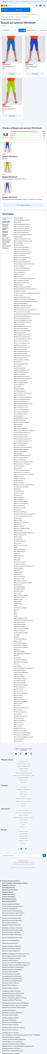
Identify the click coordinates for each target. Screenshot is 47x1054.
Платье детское (18, 361)
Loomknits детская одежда (20, 632)
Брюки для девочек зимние (21, 437)
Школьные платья (18, 236)
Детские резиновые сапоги (21, 545)
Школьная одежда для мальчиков (22, 224)
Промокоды (23, 770)
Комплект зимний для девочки (22, 409)
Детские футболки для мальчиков (22, 326)
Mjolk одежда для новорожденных (23, 653)
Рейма (15, 614)
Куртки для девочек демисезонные (23, 393)
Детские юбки (17, 366)
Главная (3, 14)
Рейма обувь (17, 570)
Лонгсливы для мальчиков (20, 353)
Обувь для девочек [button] (5, 235)
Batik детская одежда (19, 651)
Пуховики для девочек (20, 395)
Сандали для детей (18, 568)
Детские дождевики (19, 499)
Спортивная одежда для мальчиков (23, 320)
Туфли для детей (18, 453)
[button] (19, 10)
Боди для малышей (18, 284)
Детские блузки (18, 426)
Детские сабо (17, 593)
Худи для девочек (18, 424)
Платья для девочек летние (21, 418)
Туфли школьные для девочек (21, 249)
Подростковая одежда (19, 478)
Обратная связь (23, 780)
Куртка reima (17, 489)
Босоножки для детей (19, 576)
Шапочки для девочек (19, 720)
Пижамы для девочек (19, 389)
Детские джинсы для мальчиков (22, 355)
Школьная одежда (18, 218)
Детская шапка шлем (19, 718)
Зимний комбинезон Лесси (21, 487)
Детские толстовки (19, 493)
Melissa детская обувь (19, 589)
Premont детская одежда (20, 660)
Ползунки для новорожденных (22, 470)
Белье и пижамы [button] (6, 246)
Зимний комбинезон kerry (21, 501)
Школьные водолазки (19, 272)
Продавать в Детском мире (23, 763)
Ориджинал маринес (19, 630)
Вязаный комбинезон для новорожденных (25, 309)
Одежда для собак (23, 840)
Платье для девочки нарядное (21, 359)
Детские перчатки (18, 722)
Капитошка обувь (18, 674)
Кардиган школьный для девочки (22, 257)
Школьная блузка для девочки (21, 228)
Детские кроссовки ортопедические (23, 566)
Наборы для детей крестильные (22, 297)
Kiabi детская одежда (19, 676)
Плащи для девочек (19, 491)
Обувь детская (17, 524)
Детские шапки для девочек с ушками (23, 737)
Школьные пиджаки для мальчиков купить (25, 514)
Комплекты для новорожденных (22, 316)
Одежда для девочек (7, 17)
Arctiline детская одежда (20, 678)
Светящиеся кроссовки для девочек (23, 447)
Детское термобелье (19, 505)
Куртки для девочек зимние (21, 407)
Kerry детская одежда (19, 626)
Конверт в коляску (18, 295)
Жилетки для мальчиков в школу (22, 253)
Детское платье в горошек (20, 434)
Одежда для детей (18, 276)
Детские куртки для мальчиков (22, 318)
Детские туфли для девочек (21, 443)
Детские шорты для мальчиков (22, 347)
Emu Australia (17, 666)
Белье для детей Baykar (20, 670)
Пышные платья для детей (20, 380)
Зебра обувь (17, 559)
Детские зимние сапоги (20, 562)
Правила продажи (23, 768)
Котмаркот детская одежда (20, 685)
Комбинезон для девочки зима (22, 370)
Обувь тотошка (18, 641)
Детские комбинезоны (20, 459)
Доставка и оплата (23, 761)
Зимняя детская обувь (19, 587)
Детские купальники (19, 687)
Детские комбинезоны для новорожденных (25, 289)
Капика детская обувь (19, 622)
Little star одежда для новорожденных (23, 668)
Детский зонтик (18, 741)
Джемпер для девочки (19, 391)
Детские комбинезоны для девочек (23, 397)
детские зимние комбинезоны (22, 464)
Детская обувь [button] (6, 242)
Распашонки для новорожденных (22, 286)
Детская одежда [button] (6, 240)
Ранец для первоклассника (21, 716)
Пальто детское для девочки (21, 401)
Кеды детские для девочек (20, 451)
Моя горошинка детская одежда (22, 311)
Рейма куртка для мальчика (21, 357)
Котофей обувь (18, 603)
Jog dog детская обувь (19, 549)
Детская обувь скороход (20, 580)
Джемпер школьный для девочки (22, 261)
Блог (23, 824)
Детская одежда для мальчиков (22, 351)
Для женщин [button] (5, 238)
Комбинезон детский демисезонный (23, 462)
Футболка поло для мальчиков (21, 336)
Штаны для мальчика (19, 324)
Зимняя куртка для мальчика (21, 328)
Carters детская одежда (20, 645)
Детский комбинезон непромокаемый (24, 474)
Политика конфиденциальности (23, 773)
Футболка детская (18, 480)
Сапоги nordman (18, 530)
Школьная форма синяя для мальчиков (24, 264)
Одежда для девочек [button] (5, 228)
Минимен (16, 655)
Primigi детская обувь (19, 564)
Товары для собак (23, 836)
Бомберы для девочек (19, 420)
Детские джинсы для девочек (21, 411)
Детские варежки (18, 710)
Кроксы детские (18, 539)
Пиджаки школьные (19, 274)
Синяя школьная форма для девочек (23, 234)
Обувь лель (17, 649)
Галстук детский (18, 726)
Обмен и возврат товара (23, 766)
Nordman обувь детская (20, 534)
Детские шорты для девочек (21, 405)
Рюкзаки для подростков (20, 712)
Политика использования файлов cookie (23, 775)
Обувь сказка (17, 557)
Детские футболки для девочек (22, 376)
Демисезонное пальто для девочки (23, 378)
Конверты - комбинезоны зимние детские (24, 299)
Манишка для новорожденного (22, 735)
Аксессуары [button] (5, 248)
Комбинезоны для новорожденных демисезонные (27, 314)
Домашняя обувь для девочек (21, 449)
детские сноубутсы (19, 526)
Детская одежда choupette (20, 618)
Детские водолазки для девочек (22, 439)
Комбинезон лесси (19, 476)
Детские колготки (18, 689)
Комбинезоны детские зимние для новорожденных (27, 293)
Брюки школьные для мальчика (22, 226)
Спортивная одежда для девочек (22, 399)
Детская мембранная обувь (21, 595)
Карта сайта (23, 782)
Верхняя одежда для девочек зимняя (23, 403)
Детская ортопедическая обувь (22, 528)
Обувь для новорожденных (21, 303)
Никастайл (16, 635)
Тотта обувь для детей (19, 680)
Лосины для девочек (19, 384)
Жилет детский (18, 495)
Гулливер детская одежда (20, 607)
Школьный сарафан (19, 266)
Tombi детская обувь (19, 578)
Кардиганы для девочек (20, 374)
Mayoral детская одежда (20, 624)
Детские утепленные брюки (21, 522)
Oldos (15, 612)
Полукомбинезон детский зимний (23, 516)
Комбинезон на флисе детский (22, 307)
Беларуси (32, 867)
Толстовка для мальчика (20, 332)
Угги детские (17, 553)
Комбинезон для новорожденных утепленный (26, 301)
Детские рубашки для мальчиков (22, 334)
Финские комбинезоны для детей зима (24, 484)
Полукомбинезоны (19, 482)
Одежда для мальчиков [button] (5, 225)
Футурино (16, 637)
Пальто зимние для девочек (21, 364)
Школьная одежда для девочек (21, 220)
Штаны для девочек (19, 416)
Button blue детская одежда (21, 628)
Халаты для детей (18, 697)
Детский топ (17, 705)
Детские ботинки (18, 591)
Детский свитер (18, 520)
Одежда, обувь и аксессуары (15, 14)
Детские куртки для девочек (21, 428)
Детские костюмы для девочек (22, 422)
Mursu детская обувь (19, 597)
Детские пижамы (18, 695)
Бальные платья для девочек (21, 372)
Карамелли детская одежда (21, 662)
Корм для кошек (23, 833)
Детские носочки (18, 691)
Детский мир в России (17, 867)
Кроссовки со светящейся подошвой (23, 532)
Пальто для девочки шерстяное (22, 432)
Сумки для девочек (19, 739)
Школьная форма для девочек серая (23, 241)
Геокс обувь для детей (19, 551)
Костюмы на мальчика (19, 255)
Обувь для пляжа (18, 599)
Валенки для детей (18, 555)
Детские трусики (18, 703)
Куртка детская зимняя (19, 507)
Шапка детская (17, 714)
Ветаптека (23, 843)
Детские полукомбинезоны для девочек (24, 430)
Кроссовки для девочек (20, 445)
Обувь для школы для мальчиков (22, 251)
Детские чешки (18, 537)
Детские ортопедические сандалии (23, 582)
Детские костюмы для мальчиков (22, 330)
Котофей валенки (18, 572)
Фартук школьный (18, 245)
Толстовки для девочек (20, 368)
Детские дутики (18, 584)
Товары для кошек (23, 831)
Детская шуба (17, 386)
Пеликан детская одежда (20, 639)
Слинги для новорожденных (21, 457)
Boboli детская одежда (19, 682)
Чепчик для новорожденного (21, 707)
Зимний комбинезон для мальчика (23, 339)
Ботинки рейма (18, 574)
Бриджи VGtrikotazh (9, 156)
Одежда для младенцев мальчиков (22, 305)
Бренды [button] (4, 244)
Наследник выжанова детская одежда (23, 620)
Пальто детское (18, 509)
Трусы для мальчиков (19, 699)
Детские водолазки (19, 497)
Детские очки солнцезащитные (22, 732)
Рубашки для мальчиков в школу (22, 239)
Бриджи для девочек (22, 17)
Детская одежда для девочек (21, 382)
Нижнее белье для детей (20, 701)
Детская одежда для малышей (21, 280)
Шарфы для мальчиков (19, 728)
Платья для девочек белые (20, 414)
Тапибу (16, 547)
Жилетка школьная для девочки (22, 268)
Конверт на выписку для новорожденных (24, 278)
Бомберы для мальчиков (20, 345)
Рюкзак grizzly (17, 222)
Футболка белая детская (20, 512)
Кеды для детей (18, 601)
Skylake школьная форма (20, 259)
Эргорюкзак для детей (19, 291)
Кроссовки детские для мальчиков (23, 441)
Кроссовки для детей (19, 541)
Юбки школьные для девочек (21, 232)
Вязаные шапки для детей (20, 730)
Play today (16, 609)
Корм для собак (23, 838)
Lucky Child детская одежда (21, 672)
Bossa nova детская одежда (21, 647)
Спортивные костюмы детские (22, 472)
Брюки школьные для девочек (21, 247)
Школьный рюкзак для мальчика (22, 230)
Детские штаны (18, 518)
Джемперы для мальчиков (20, 349)
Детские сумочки (18, 724)
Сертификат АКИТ (23, 777)
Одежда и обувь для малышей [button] (6, 222)
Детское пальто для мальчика (21, 341)
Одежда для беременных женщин (22, 455)
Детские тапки (17, 543)
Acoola (16, 605)
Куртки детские (18, 468)
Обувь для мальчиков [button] (5, 232)
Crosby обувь (17, 657)
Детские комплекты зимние (21, 503)
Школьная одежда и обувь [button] (7, 218)
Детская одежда (32, 14)
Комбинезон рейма (19, 466)
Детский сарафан (18, 243)
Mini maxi (16, 664)
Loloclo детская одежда (20, 643)
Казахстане (26, 867)
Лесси (15, 616)
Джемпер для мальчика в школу (22, 270)
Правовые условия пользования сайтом (23, 862)
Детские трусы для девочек (21, 693)
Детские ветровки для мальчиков (22, 322)
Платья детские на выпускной (21, 282)
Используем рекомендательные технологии (23, 864)
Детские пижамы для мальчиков (22, 343)
